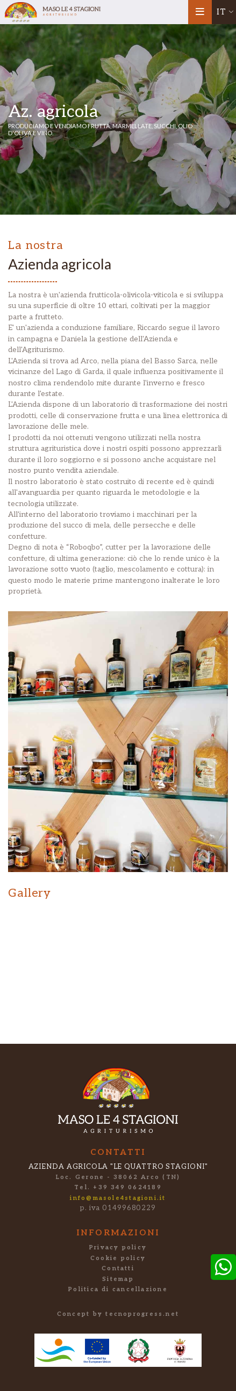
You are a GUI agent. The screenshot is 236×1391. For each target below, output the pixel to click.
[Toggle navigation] (200, 12)
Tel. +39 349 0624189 (118, 1187)
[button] (224, 12)
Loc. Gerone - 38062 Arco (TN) (118, 1177)
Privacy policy (118, 1247)
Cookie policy (118, 1258)
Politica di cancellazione (118, 1289)
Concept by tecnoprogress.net (118, 1314)
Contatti (118, 1268)
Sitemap (118, 1279)
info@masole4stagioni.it (118, 1198)
